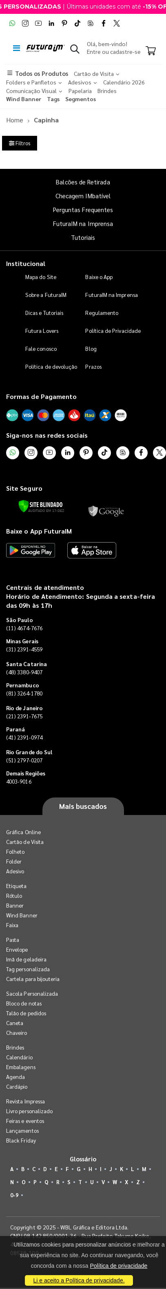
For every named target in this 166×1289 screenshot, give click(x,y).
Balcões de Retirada (83, 182)
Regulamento (101, 312)
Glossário (83, 1159)
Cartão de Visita (25, 841)
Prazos (93, 366)
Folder (14, 861)
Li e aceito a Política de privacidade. (78, 1280)
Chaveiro (16, 1032)
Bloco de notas (24, 1003)
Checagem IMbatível (83, 195)
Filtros (19, 143)
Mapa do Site (40, 276)
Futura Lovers (41, 330)
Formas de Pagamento (41, 396)
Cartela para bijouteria (33, 978)
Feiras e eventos (25, 1120)
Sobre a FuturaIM (45, 294)
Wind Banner (22, 915)
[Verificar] (40, 506)
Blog (90, 348)
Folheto (15, 851)
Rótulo (14, 895)
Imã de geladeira (26, 959)
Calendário (19, 1057)
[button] (74, 50)
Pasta (12, 939)
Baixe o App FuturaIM (39, 531)
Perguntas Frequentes (83, 209)
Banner (15, 905)
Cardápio (17, 1086)
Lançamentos (22, 1130)
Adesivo (15, 871)
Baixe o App (99, 276)
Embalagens (20, 1066)
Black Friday (21, 1140)
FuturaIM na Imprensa (83, 223)
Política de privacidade (118, 1265)
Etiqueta (16, 885)
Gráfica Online (23, 831)
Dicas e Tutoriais (44, 312)
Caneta (14, 1022)
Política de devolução (51, 366)
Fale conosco (41, 348)
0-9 (14, 1195)
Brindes (15, 1047)
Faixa (12, 924)
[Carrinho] (151, 51)
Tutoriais (83, 237)
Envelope (17, 949)
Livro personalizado (29, 1110)
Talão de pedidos (26, 1013)
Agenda (15, 1076)
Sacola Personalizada (32, 993)
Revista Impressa (25, 1101)
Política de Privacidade (113, 330)
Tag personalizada (28, 969)
